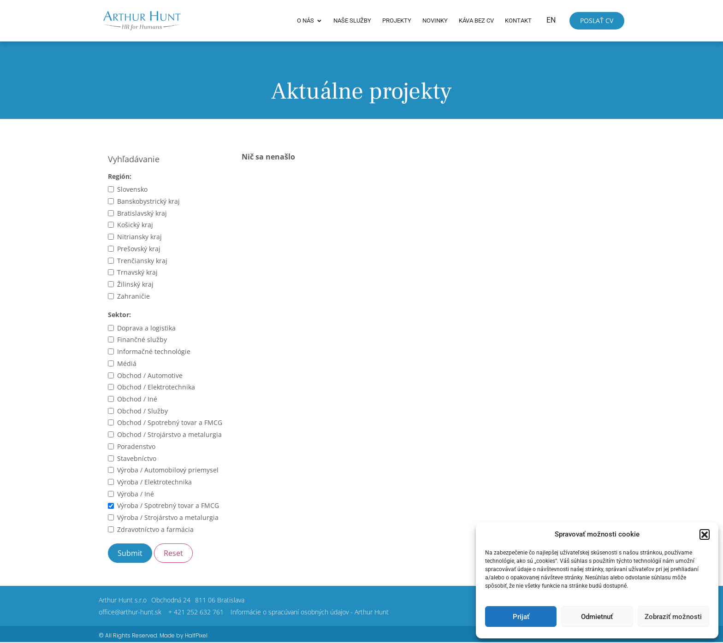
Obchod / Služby (142, 411)
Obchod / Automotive (150, 375)
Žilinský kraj (135, 284)
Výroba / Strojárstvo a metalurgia (168, 517)
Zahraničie (133, 296)
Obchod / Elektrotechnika (156, 387)
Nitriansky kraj (139, 236)
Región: (119, 176)
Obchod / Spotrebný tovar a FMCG (169, 422)
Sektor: (119, 314)
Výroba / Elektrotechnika (154, 482)
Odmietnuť (597, 617)
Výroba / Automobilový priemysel (168, 470)
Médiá (126, 363)
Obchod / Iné (137, 399)
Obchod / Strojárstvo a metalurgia (169, 434)
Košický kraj (135, 224)
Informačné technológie (153, 351)
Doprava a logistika (146, 328)
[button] (704, 534)
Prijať (521, 617)
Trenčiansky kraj (142, 260)
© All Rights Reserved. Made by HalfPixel (153, 635)
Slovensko (132, 189)
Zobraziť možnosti (673, 617)
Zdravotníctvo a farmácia (155, 529)
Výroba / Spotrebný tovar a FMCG (168, 505)
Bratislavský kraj (142, 213)
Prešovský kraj (138, 248)
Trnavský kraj (137, 272)
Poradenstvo (136, 446)
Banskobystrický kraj (148, 201)
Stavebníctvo (136, 458)
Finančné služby (142, 339)
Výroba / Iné (135, 494)
